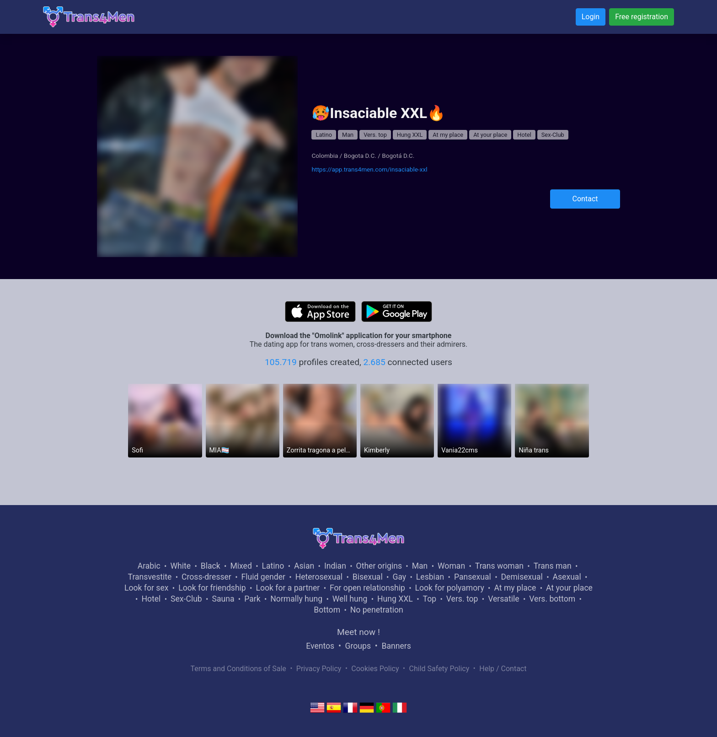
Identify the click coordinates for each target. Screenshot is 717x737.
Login (590, 16)
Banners (396, 646)
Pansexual (472, 576)
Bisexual (368, 576)
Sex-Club (552, 134)
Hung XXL (410, 134)
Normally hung (296, 598)
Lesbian (430, 576)
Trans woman (499, 565)
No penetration (376, 609)
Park (252, 598)
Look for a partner (288, 587)
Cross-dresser (206, 576)
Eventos (320, 646)
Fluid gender (263, 576)
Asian (304, 565)
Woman (451, 565)
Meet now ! (358, 632)
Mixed (240, 565)
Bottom (327, 609)
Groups (358, 646)
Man (347, 134)
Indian (335, 565)
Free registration (641, 16)
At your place (490, 134)
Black (210, 565)
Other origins (379, 565)
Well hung (350, 598)
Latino (324, 134)
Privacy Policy (319, 668)
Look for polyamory (449, 587)
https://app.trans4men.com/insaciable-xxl (369, 169)
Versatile (503, 598)
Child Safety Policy (439, 668)
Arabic (149, 565)
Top (429, 598)
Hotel (524, 134)
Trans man (553, 565)
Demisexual (522, 576)
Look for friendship (212, 587)
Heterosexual (318, 576)
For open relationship (367, 587)
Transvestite (150, 576)
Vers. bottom (552, 598)
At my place (448, 134)
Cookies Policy (375, 668)
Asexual (567, 576)
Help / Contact (502, 668)
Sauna (223, 598)
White (180, 565)
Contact (585, 198)
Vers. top (375, 134)
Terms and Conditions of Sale (238, 668)
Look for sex (146, 587)
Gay (399, 576)
